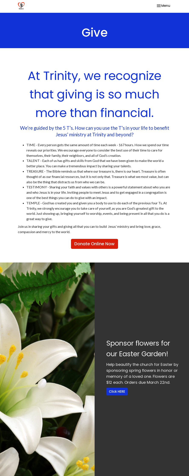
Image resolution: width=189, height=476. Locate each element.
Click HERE (117, 391)
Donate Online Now (94, 244)
